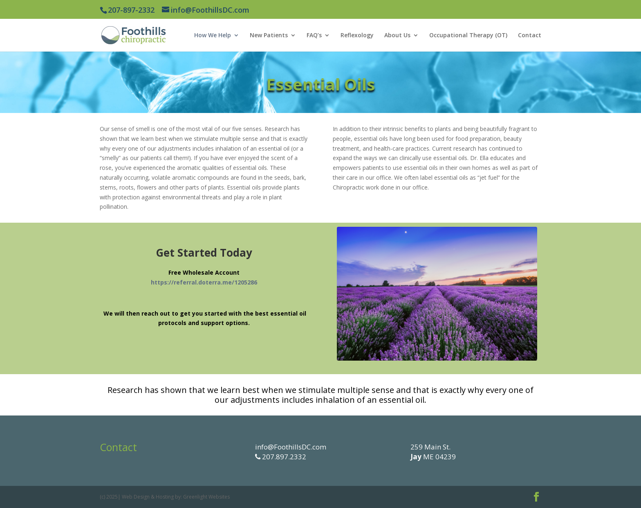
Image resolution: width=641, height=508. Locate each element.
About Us (397, 35)
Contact (529, 35)
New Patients (269, 35)
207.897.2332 (283, 456)
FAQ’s (314, 35)
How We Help (212, 35)
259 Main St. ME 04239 (433, 451)
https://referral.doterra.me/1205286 (204, 282)
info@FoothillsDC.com (290, 447)
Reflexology (357, 35)
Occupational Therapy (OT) (468, 35)
